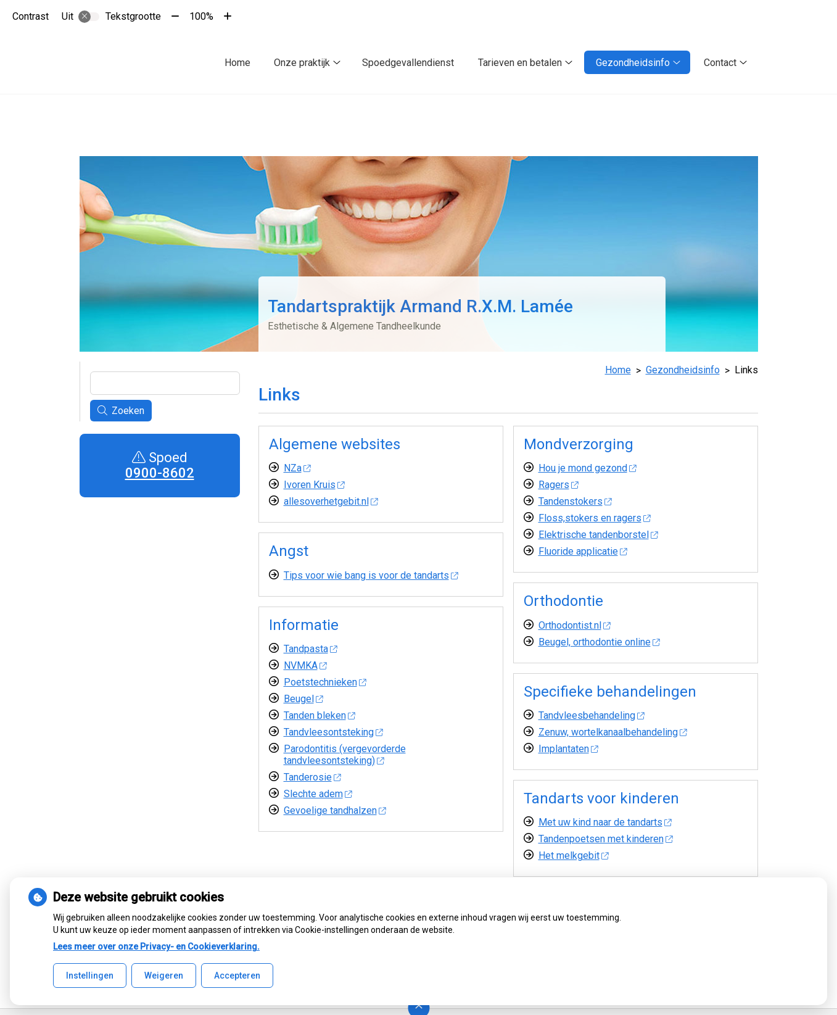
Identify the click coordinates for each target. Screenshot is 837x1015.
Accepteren (237, 975)
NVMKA (305, 665)
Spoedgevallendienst (408, 62)
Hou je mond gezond (587, 468)
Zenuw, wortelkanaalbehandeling (612, 732)
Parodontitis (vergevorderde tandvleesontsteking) (345, 754)
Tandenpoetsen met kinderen (605, 839)
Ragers (558, 485)
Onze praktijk (302, 62)
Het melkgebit (573, 855)
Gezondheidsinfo (633, 62)
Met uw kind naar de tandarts (605, 822)
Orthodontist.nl (574, 625)
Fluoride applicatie (582, 551)
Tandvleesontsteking (333, 732)
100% (201, 16)
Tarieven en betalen (520, 62)
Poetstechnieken (325, 682)
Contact (720, 62)
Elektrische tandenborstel (598, 535)
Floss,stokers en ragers (594, 518)
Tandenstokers (575, 501)
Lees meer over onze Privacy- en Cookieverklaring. (156, 946)
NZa (297, 468)
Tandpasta (310, 649)
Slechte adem (318, 794)
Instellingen (89, 975)
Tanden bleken (319, 715)
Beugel (303, 699)
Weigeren (163, 975)
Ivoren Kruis (314, 485)
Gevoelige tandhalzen (335, 810)
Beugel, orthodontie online (599, 642)
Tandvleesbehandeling (591, 715)
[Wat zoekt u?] (165, 383)
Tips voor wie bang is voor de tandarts (371, 575)
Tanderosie (312, 777)
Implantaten (568, 749)
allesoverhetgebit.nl (331, 501)
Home (237, 62)
